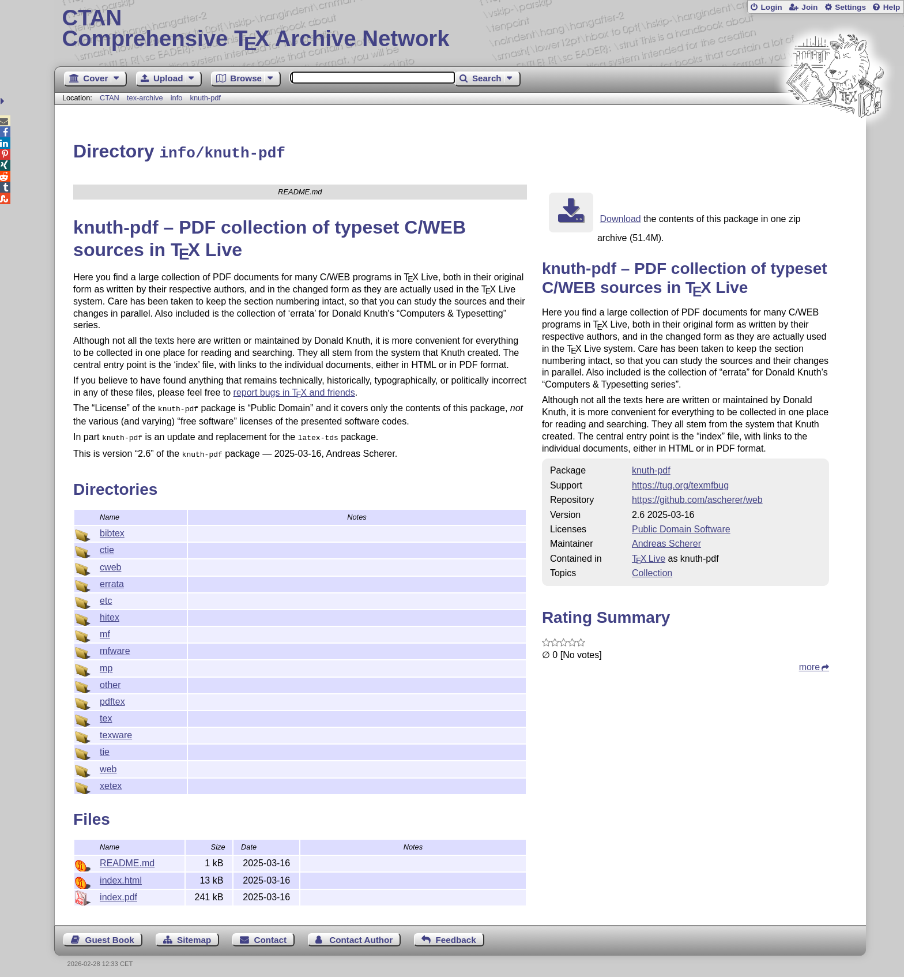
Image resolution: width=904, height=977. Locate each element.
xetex (111, 781)
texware (116, 730)
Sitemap (194, 935)
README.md (127, 858)
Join (809, 7)
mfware (115, 646)
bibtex (112, 528)
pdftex (112, 696)
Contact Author (361, 935)
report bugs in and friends (294, 391)
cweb (110, 562)
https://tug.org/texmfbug (680, 484)
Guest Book (109, 935)
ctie (107, 545)
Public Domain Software (681, 527)
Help (892, 7)
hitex (109, 612)
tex (106, 713)
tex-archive (145, 97)
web (108, 764)
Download (620, 217)
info (177, 97)
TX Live (648, 557)
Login (771, 7)
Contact (270, 935)
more (809, 665)
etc (106, 595)
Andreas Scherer (666, 542)
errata (112, 579)
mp (106, 663)
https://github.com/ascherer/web (697, 498)
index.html (121, 875)
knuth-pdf (205, 97)
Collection (652, 571)
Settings (850, 7)
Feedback (456, 935)
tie (105, 746)
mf (105, 629)
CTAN (109, 97)
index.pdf (118, 892)
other (110, 680)
